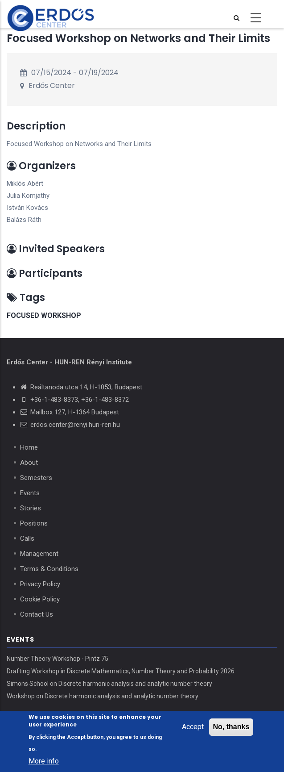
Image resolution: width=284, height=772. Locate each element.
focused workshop (44, 315)
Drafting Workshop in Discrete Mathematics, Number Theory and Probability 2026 (121, 671)
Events (30, 493)
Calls (27, 538)
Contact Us (36, 614)
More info (44, 762)
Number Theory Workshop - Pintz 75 (57, 658)
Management (39, 554)
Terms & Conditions (49, 569)
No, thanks (231, 727)
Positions (34, 523)
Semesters (36, 478)
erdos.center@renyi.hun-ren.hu (75, 425)
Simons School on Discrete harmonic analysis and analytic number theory (109, 683)
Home (29, 447)
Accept (193, 727)
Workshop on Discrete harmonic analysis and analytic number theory (102, 696)
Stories (30, 508)
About (29, 463)
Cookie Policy (40, 599)
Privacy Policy (40, 584)
